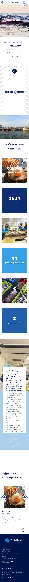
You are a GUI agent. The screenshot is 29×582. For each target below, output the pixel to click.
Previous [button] (3, 497)
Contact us (7, 568)
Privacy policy (6, 552)
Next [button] (25, 497)
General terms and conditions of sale (13, 554)
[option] (14, 506)
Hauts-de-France (19, 42)
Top (23, 530)
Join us (4, 556)
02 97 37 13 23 (6, 577)
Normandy (15, 46)
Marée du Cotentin (15, 92)
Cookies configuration (9, 558)
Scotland (15, 56)
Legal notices (6, 550)
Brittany (7, 42)
